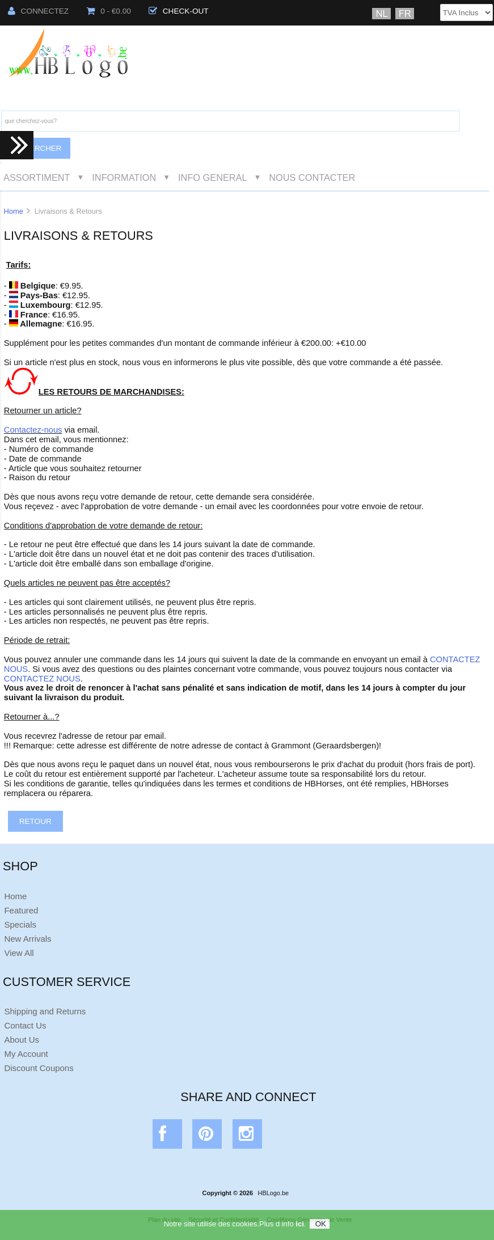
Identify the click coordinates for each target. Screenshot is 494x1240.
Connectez (38, 11)
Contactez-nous (33, 429)
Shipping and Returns (45, 1011)
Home (13, 211)
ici (299, 1227)
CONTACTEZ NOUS (42, 678)
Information (124, 177)
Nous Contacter (312, 177)
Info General (212, 177)
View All (18, 953)
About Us (21, 1039)
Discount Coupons (38, 1068)
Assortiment (36, 177)
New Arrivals (27, 938)
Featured (21, 910)
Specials (20, 924)
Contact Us (25, 1025)
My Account (26, 1054)
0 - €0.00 (108, 11)
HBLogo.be (273, 1193)
